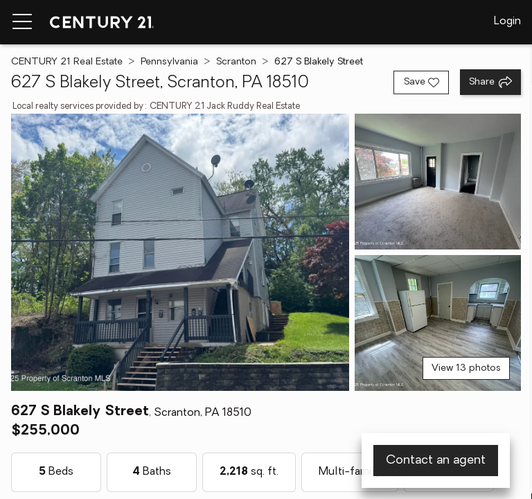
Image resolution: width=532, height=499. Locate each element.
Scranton (236, 62)
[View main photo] (180, 252)
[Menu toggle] (22, 22)
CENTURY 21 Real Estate (67, 62)
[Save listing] (421, 82)
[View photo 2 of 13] (438, 182)
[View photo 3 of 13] (438, 323)
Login (507, 21)
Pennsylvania (169, 62)
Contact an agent (436, 460)
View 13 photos (466, 368)
